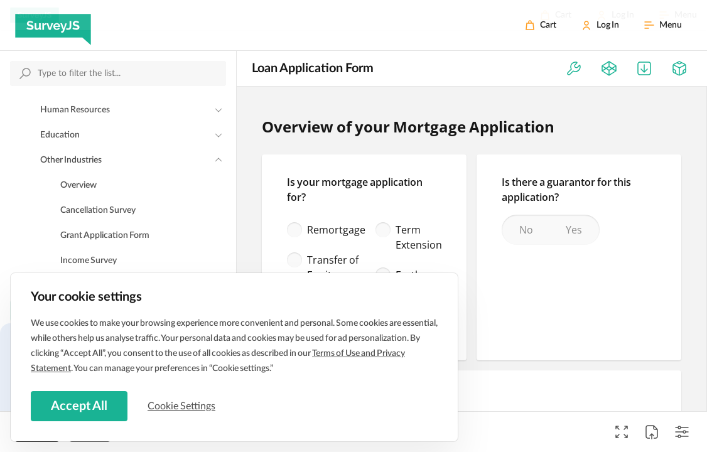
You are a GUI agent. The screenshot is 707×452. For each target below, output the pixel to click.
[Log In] (600, 25)
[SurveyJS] (53, 25)
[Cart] (540, 25)
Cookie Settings (181, 406)
